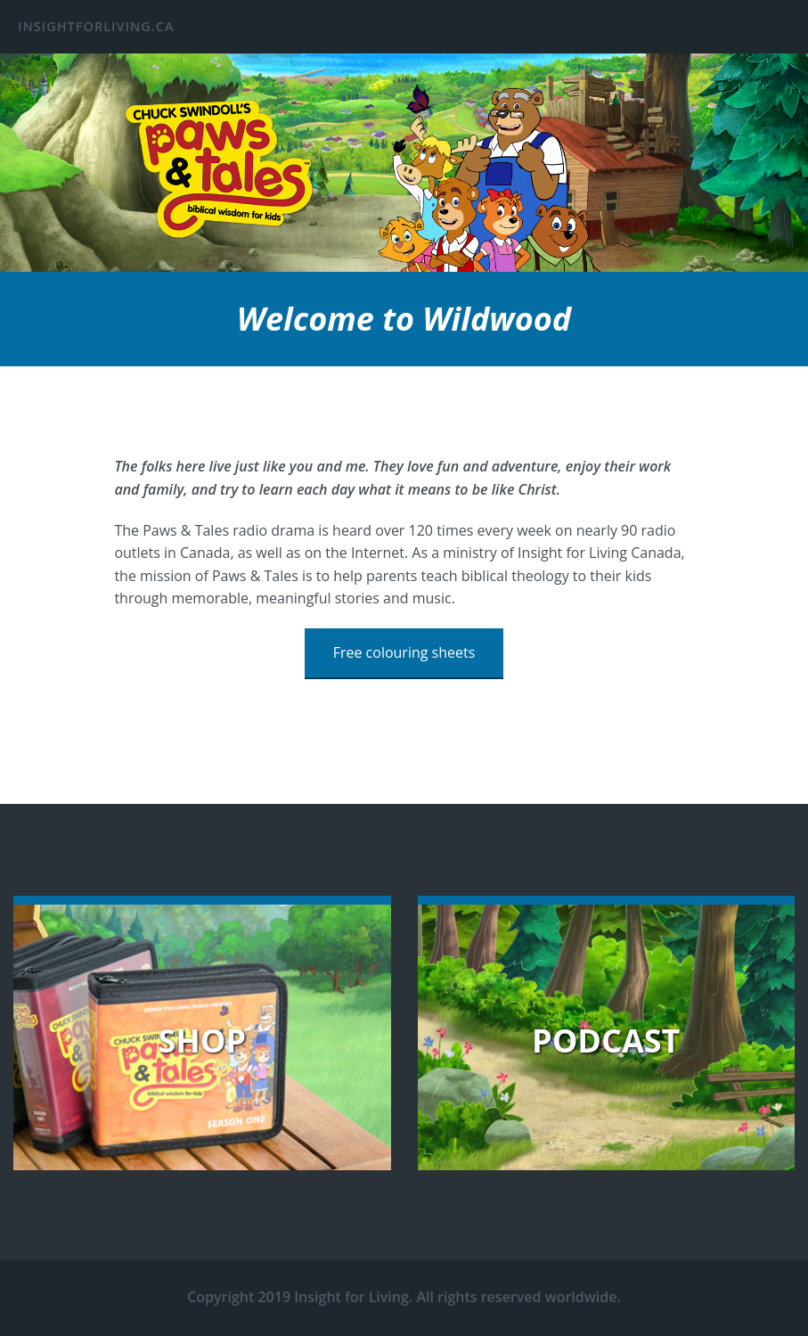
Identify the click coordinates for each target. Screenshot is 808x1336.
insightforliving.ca (96, 26)
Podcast (606, 1040)
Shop (202, 1040)
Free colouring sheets (404, 652)
